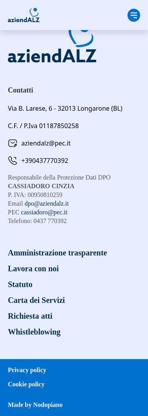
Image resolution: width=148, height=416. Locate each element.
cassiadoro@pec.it (44, 212)
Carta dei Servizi (36, 300)
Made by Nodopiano (35, 404)
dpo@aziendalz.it (46, 203)
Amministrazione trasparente (57, 252)
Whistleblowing (34, 331)
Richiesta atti (30, 316)
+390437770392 (44, 160)
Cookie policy (26, 384)
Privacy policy (27, 370)
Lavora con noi (33, 268)
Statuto (20, 284)
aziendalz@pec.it (46, 143)
